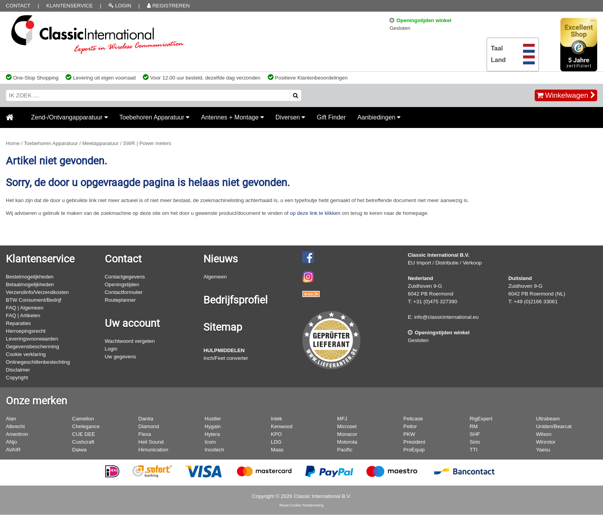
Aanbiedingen (378, 117)
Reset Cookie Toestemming (301, 505)
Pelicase (413, 419)
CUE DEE (83, 434)
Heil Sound (151, 442)
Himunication (153, 450)
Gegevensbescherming (32, 346)
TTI (473, 450)
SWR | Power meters (147, 143)
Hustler (212, 419)
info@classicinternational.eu (446, 317)
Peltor (410, 426)
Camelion (83, 419)
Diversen (290, 117)
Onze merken (36, 401)
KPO (276, 434)
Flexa (145, 434)
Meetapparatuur (100, 143)
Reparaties (18, 323)
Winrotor (545, 442)
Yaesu (543, 450)
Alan (11, 419)
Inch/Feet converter (225, 358)
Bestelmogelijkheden (30, 277)
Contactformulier (124, 292)
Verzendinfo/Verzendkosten (37, 292)
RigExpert (481, 419)
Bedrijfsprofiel (235, 300)
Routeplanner (120, 300)
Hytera (212, 434)
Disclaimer (18, 370)
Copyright (17, 377)
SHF (475, 434)
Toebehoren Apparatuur (155, 117)
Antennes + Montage (232, 117)
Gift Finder (331, 117)
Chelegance (86, 426)
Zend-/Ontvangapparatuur (69, 117)
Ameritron (17, 434)
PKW (409, 434)
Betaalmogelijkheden (30, 284)
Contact (18, 6)
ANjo (11, 442)
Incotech (214, 450)
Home (13, 143)
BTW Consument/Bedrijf (33, 300)
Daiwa (79, 450)
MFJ (342, 419)
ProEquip (414, 450)
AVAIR (13, 450)
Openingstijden (122, 284)
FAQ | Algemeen (24, 308)
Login (111, 349)
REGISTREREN (168, 6)
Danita (146, 419)
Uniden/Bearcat (554, 426)
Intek (276, 419)
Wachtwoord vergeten (130, 341)
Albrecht (15, 426)
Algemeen (215, 277)
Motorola (347, 442)
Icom (210, 442)
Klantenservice (69, 6)
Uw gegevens (120, 356)
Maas (277, 450)
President (414, 442)
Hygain (212, 426)
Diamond (149, 426)
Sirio (475, 442)
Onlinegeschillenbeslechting (38, 362)
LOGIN (120, 6)
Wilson (543, 434)
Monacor (347, 434)
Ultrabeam (548, 419)
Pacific (344, 450)
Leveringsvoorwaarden (32, 339)
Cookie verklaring (26, 354)
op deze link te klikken (315, 213)
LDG (276, 442)
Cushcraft (83, 442)
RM (474, 426)
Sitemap (222, 327)
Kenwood (282, 426)
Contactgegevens (125, 277)
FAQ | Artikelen (23, 315)
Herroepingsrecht (25, 331)
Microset (347, 426)
